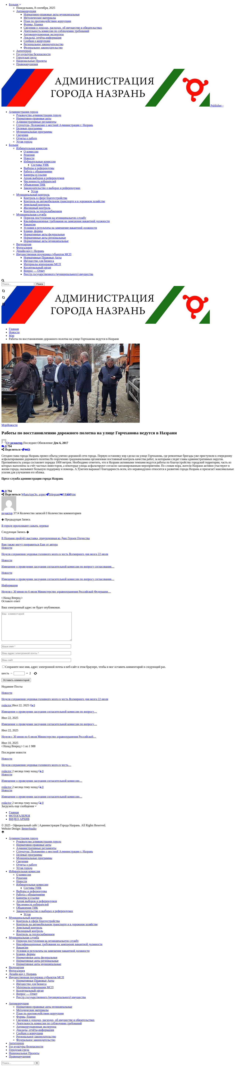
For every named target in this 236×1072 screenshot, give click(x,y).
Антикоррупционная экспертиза (44, 34)
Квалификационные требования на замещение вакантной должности (67, 221)
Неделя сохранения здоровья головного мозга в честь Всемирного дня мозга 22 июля (54, 704)
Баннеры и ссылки (35, 174)
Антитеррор (23, 50)
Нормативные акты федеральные (44, 234)
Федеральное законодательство (43, 47)
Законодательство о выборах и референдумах (52, 188)
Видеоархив (23, 244)
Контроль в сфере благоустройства (45, 197)
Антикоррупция (26, 11)
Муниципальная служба (31, 214)
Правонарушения (27, 64)
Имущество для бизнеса (39, 260)
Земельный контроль (37, 204)
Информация (9, 585)
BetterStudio (29, 834)
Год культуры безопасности (33, 54)
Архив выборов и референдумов (44, 178)
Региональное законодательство (43, 44)
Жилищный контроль (37, 207)
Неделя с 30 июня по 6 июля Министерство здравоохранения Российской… (48, 742)
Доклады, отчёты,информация (42, 37)
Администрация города (30, 115)
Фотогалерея (24, 247)
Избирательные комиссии (40, 161)
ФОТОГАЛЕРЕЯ (19, 821)
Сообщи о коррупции (37, 41)
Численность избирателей (40, 181)
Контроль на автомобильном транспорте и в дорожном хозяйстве (64, 201)
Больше (15, 4)
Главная (14, 818)
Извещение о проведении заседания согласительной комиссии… (41, 786)
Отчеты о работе (34, 141)
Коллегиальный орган (37, 267)
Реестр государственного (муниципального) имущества (58, 274)
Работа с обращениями (38, 171)
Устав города (32, 144)
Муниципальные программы (42, 135)
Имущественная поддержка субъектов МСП (43, 254)
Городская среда (26, 57)
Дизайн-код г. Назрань (30, 250)
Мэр (4, 425)
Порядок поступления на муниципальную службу (55, 217)
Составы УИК (40, 164)
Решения (29, 154)
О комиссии (31, 151)
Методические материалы (40, 17)
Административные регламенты (44, 125)
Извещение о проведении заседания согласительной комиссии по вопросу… (49, 717)
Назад (6, 597)
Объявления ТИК (34, 184)
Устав (34, 191)
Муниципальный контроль (33, 194)
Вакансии (30, 224)
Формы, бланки (33, 24)
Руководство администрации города (46, 118)
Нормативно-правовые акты (41, 121)
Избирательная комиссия (31, 148)
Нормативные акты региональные (45, 237)
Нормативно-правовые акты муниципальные (52, 14)
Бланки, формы (33, 231)
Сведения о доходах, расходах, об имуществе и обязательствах (63, 27)
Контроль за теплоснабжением (43, 211)
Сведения (30, 138)
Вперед (16, 597)
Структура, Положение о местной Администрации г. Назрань (62, 128)
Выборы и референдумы (39, 168)
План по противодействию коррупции (47, 21)
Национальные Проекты (31, 60)
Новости (29, 158)
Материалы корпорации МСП (42, 264)
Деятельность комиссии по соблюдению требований (56, 31)
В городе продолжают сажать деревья (25, 525)
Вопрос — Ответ (34, 270)
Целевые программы (36, 131)
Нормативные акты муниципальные (46, 241)
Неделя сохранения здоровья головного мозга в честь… (36, 770)
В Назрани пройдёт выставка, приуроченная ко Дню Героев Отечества (45, 538)
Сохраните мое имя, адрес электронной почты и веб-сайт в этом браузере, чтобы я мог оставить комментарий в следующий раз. (85, 672)
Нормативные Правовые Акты (43, 257)
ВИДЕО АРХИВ (19, 824)
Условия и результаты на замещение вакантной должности (60, 227)
